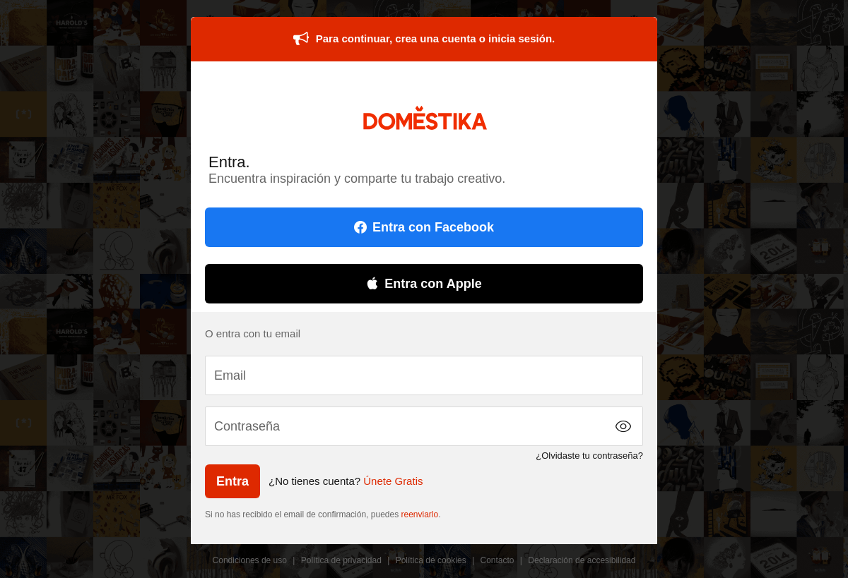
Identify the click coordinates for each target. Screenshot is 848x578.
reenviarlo (420, 514)
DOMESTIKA (424, 117)
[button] (623, 426)
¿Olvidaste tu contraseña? (589, 455)
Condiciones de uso (250, 560)
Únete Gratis (393, 481)
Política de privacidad (341, 560)
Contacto (497, 560)
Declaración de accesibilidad (581, 560)
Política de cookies (431, 560)
